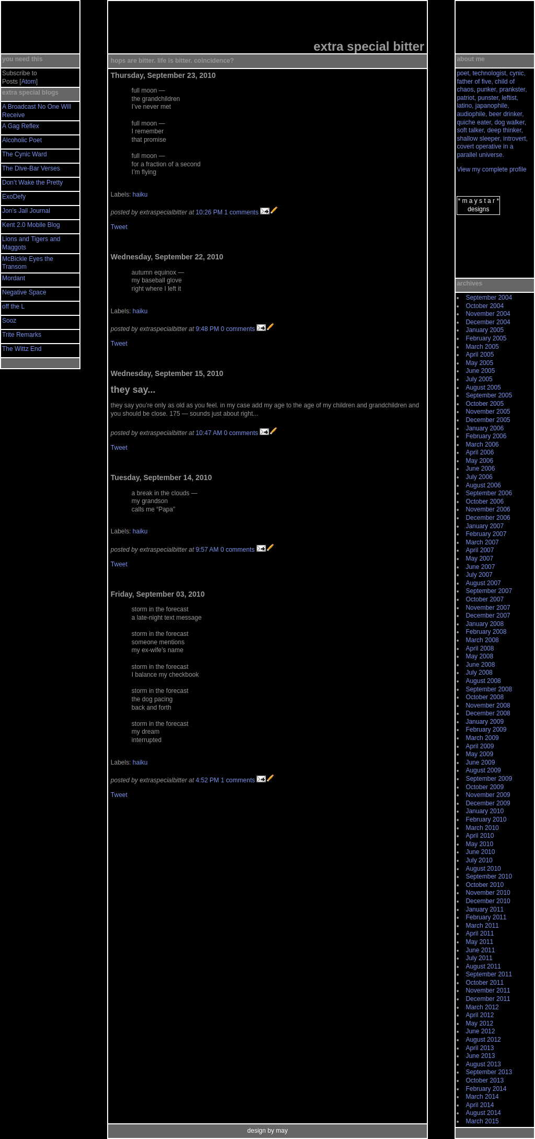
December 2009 (488, 803)
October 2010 (485, 885)
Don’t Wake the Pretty (32, 182)
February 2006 (486, 436)
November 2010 (488, 892)
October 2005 (485, 403)
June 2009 (480, 762)
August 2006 (483, 485)
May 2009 (479, 754)
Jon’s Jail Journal (26, 210)
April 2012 (480, 1015)
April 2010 (480, 835)
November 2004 (488, 313)
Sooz (9, 320)
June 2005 (480, 370)
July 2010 (479, 860)
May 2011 (479, 942)
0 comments (238, 329)
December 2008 (488, 713)
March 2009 (482, 738)
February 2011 (486, 917)
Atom (28, 81)
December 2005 (488, 420)
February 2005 (486, 338)
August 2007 (483, 583)
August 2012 (483, 1039)
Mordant (13, 278)
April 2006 (480, 452)
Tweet (119, 227)
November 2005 (488, 411)
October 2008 (485, 697)
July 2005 (479, 379)
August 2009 (483, 770)
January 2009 (485, 721)
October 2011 (485, 982)
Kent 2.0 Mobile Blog (31, 225)
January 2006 (485, 428)
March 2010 (482, 828)
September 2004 (489, 297)
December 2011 (488, 999)
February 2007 (486, 534)
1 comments (241, 212)
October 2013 (485, 1080)
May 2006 (479, 460)
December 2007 (488, 615)
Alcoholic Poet (22, 140)
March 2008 (482, 640)
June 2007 (480, 567)
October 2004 (485, 306)
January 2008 (485, 624)
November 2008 (488, 705)
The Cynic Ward (24, 154)
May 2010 (479, 844)
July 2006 (479, 477)
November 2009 (488, 795)
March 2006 (482, 444)
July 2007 (479, 574)
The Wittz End (21, 348)
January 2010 (485, 811)
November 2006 (488, 509)
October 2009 (485, 787)
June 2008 (480, 664)
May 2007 (479, 558)
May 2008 (479, 656)
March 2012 (482, 1007)
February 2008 (486, 631)
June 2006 (480, 468)
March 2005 (482, 346)
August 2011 (483, 966)
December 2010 (488, 901)
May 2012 (479, 1023)
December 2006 (488, 517)
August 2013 (483, 1064)
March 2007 (482, 542)
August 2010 (483, 868)
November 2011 (488, 990)
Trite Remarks (21, 334)
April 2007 (480, 550)
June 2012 (480, 1031)
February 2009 (486, 729)
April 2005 (480, 354)
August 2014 (483, 1113)
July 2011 (479, 958)
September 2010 (489, 876)
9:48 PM (207, 329)
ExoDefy (14, 196)
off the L (13, 306)
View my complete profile (491, 169)
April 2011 (480, 933)
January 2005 (485, 330)
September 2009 (489, 778)
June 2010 (480, 852)
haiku (140, 194)
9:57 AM (207, 549)
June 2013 (480, 1056)
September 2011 (489, 974)
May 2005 (479, 363)
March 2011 (482, 925)
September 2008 (489, 689)
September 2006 (489, 493)
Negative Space (24, 292)
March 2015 (482, 1121)
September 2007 (489, 591)
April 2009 (480, 746)
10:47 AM (209, 433)
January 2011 (485, 909)
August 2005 (483, 387)
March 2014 (482, 1096)
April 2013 (480, 1048)
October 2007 (485, 599)
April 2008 (480, 648)
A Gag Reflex (20, 126)
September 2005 (489, 395)
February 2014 (486, 1088)
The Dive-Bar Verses (31, 168)
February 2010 (486, 819)
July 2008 (479, 672)
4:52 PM (207, 780)
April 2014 (480, 1105)
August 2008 (483, 681)
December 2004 (488, 322)
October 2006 (485, 501)
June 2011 (480, 950)
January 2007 (485, 526)
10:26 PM (209, 212)
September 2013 (489, 1072)
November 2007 (488, 607)
